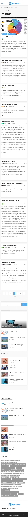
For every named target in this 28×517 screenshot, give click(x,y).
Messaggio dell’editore (8, 326)
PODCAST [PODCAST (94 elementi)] (15, 479)
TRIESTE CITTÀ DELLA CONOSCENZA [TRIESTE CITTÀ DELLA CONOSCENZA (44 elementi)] (9, 492)
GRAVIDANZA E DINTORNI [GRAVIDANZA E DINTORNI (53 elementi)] (17, 469)
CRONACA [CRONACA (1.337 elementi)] (5, 466)
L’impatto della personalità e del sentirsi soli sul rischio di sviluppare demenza (17, 346)
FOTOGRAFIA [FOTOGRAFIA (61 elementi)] (5, 469)
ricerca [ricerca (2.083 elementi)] (4, 480)
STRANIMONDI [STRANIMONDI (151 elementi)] (13, 488)
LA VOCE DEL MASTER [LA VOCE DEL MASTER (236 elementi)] (7, 475)
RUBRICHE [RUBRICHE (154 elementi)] (4, 482)
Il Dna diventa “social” (8, 121)
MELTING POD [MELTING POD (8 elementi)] (5, 477)
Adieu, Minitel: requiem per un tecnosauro (10, 201)
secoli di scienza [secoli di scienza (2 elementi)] (5, 484)
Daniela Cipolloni (6, 123)
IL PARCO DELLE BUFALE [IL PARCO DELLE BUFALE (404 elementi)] (7, 471)
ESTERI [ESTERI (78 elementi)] (12, 467)
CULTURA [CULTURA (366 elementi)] (14, 466)
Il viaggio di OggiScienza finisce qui (17, 331)
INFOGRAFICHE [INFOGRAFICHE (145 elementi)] (5, 473)
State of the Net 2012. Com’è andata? (12, 183)
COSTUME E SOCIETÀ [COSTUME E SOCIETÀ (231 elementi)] (19, 464)
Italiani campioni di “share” (9, 104)
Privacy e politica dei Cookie (9, 508)
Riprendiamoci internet (8, 262)
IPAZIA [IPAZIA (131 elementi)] (14, 473)
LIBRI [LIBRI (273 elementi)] (17, 475)
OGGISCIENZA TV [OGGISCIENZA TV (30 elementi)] (5, 479)
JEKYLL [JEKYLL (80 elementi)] (21, 473)
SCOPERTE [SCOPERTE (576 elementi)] (20, 482)
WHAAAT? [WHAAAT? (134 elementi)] (14, 495)
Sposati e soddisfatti (7, 85)
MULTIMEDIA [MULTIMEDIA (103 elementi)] (14, 477)
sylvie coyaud (6, 87)
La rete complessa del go (9, 245)
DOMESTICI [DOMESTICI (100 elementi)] (22, 466)
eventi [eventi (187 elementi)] (19, 467)
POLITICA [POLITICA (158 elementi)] (23, 479)
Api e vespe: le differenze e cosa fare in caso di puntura (16, 359)
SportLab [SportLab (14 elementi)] (4, 488)
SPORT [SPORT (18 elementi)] (18, 486)
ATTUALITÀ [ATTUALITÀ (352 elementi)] (12, 462)
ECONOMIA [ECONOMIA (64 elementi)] (4, 467)
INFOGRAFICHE (11, 33)
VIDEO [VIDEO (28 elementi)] (20, 493)
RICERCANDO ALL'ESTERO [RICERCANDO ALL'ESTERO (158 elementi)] (15, 480)
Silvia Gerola (5, 106)
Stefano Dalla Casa (7, 163)
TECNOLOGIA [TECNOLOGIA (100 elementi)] (5, 490)
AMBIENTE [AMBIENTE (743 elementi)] (16, 460)
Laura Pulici (5, 39)
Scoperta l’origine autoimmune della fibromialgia (16, 380)
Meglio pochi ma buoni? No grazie (11, 60)
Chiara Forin (5, 62)
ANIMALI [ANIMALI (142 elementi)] (4, 462)
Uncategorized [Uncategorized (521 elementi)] (5, 493)
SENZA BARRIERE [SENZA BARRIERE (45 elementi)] (15, 484)
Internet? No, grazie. (7, 37)
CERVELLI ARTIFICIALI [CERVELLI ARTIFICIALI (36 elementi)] (6, 464)
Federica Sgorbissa (7, 264)
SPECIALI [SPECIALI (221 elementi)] (12, 486)
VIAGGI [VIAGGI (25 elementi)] (14, 493)
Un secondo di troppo (7, 161)
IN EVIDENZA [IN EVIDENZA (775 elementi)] (19, 471)
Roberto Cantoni (6, 204)
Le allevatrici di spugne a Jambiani (17, 337)
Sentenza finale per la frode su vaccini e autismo (16, 366)
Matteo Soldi (6, 185)
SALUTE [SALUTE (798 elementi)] (13, 482)
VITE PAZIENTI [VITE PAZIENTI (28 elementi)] (5, 495)
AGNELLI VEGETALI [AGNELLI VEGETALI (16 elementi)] (6, 460)
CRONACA (4, 33)
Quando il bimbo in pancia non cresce (16, 373)
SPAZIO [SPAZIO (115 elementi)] (4, 486)
